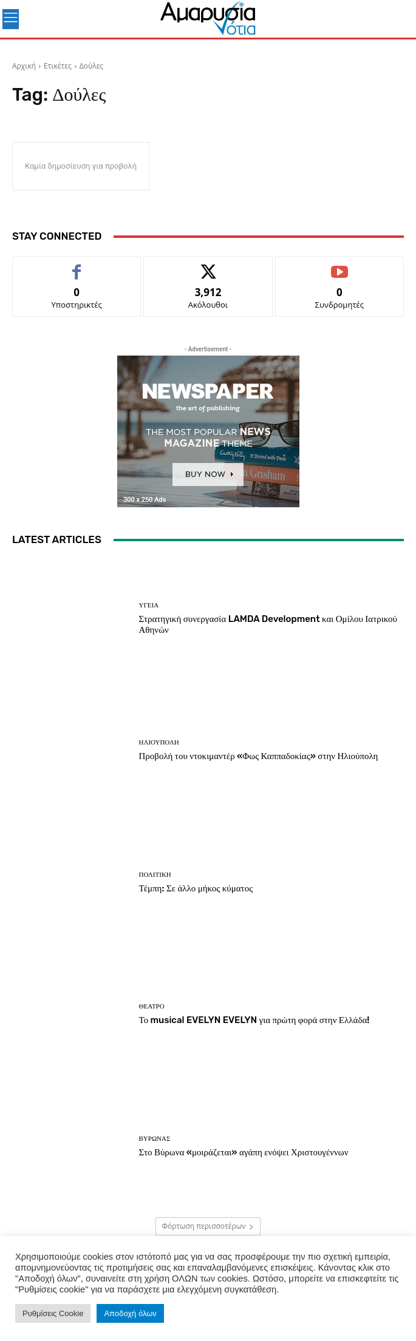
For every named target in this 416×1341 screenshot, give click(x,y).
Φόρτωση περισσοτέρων (208, 1226)
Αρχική (24, 66)
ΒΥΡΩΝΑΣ (155, 1138)
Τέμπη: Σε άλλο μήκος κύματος (196, 888)
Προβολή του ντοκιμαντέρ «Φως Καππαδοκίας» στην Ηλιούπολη (258, 756)
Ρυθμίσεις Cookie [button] (52, 1313)
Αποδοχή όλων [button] (130, 1313)
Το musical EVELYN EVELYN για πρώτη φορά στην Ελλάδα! (254, 1020)
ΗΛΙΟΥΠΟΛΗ (159, 742)
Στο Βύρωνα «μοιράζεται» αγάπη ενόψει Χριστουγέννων (244, 1152)
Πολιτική (155, 874)
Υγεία (149, 605)
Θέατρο (152, 1006)
